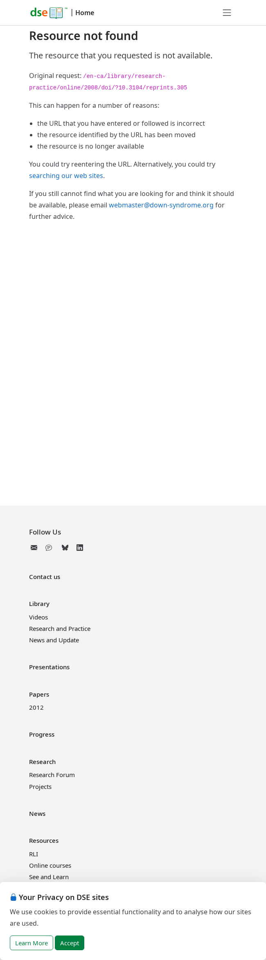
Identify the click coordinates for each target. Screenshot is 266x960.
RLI (33, 854)
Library (39, 603)
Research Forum (52, 775)
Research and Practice (59, 628)
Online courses (50, 865)
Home (84, 12)
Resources (44, 840)
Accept (69, 943)
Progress (41, 734)
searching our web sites (66, 175)
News (37, 813)
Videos (38, 617)
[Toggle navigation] (227, 13)
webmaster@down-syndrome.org (161, 204)
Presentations (49, 667)
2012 (36, 707)
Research (42, 761)
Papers (39, 694)
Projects (40, 786)
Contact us (44, 576)
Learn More (31, 943)
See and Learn (49, 877)
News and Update (54, 640)
